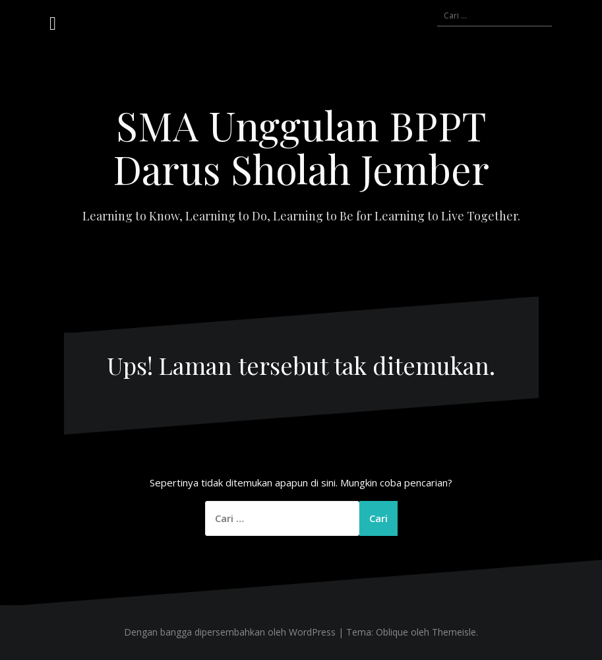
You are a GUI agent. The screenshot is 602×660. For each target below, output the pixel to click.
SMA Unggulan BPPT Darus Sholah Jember (301, 146)
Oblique (392, 632)
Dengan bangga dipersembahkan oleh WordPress (230, 632)
